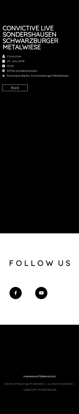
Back (15, 88)
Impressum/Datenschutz (39, 376)
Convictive (14, 56)
